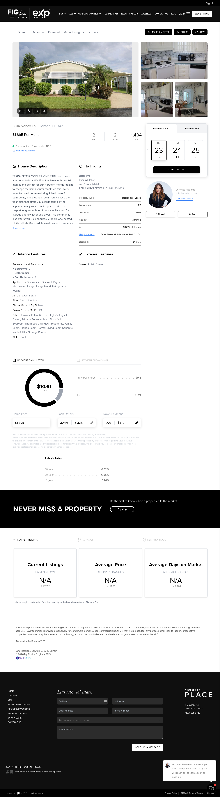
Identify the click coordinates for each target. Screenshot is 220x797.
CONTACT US (161, 14)
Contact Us (14, 722)
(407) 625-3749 (192, 713)
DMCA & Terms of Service (192, 793)
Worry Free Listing (19, 704)
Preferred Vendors (19, 709)
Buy (10, 700)
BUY (62, 14)
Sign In (208, 3)
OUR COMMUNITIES (89, 14)
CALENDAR (146, 14)
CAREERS (133, 14)
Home (11, 691)
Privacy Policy (171, 793)
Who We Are (14, 717)
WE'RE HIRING (202, 13)
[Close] (213, 763)
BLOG (173, 14)
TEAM (124, 14)
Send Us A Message (147, 747)
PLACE (37, 766)
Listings (12, 695)
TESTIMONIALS (110, 14)
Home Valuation (17, 713)
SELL (72, 14)
